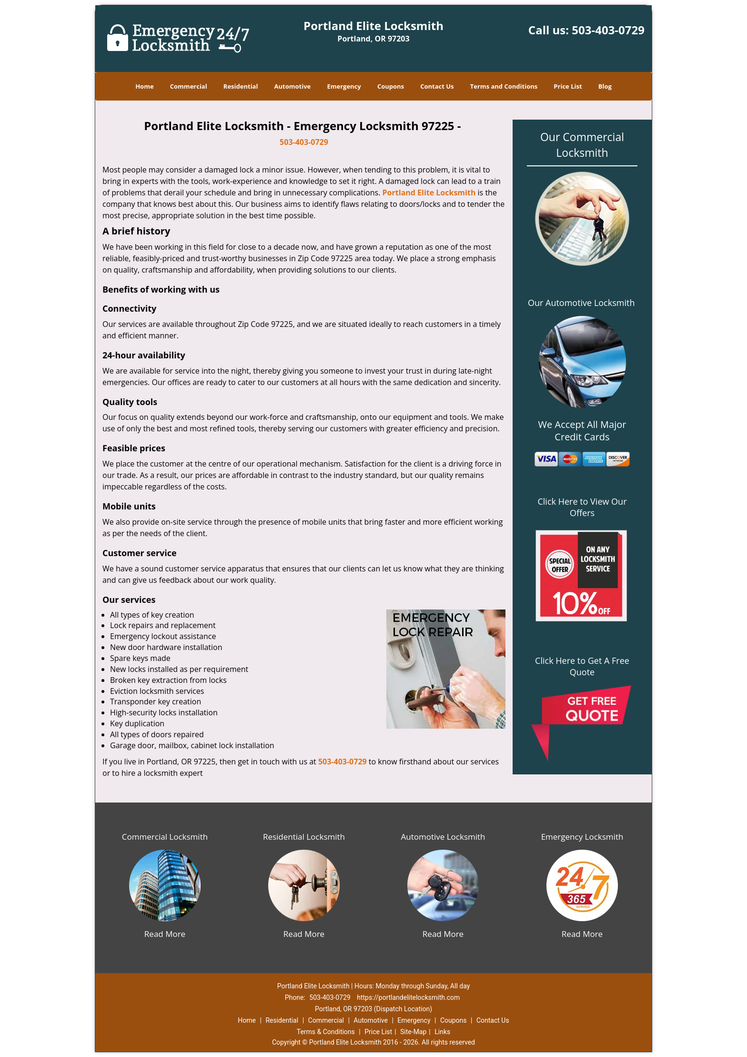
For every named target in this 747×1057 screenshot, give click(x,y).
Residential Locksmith (304, 836)
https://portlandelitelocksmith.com (408, 997)
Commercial (188, 86)
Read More (164, 933)
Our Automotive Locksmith (581, 302)
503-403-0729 (608, 30)
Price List (568, 86)
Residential (240, 86)
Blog (605, 86)
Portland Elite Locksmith (429, 192)
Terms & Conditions (326, 1032)
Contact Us (437, 86)
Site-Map (413, 1032)
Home (144, 86)
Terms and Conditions (503, 86)
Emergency (344, 86)
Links (442, 1032)
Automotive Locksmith (443, 836)
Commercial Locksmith (165, 836)
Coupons (390, 86)
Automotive (292, 86)
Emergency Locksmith (582, 836)
